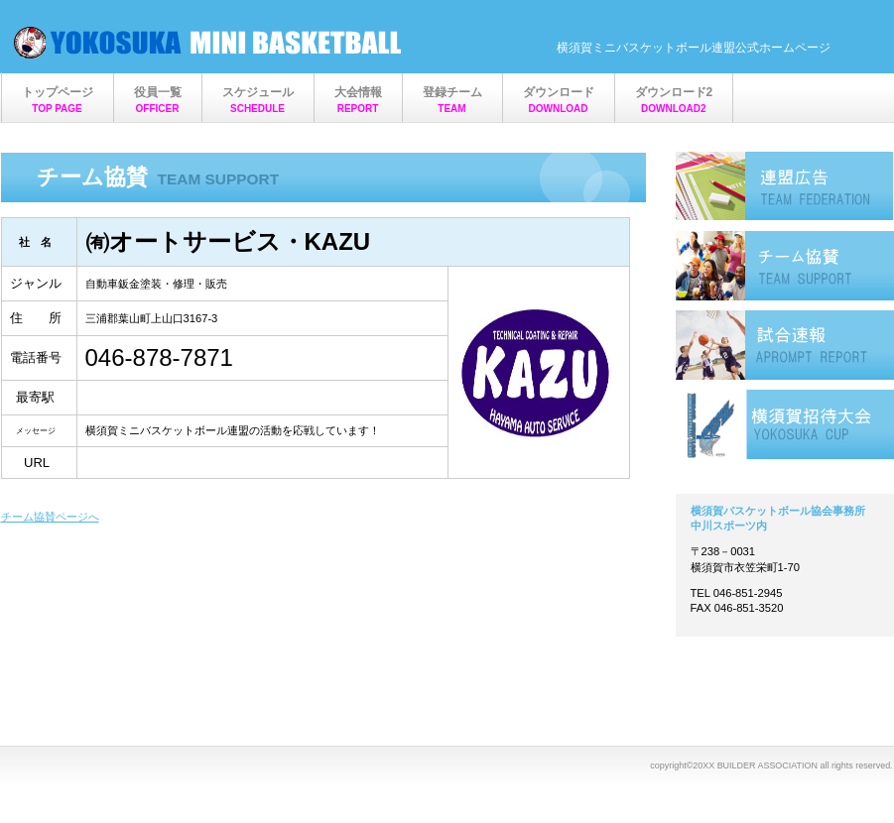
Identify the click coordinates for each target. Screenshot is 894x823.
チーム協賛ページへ (50, 517)
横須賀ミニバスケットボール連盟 (209, 42)
